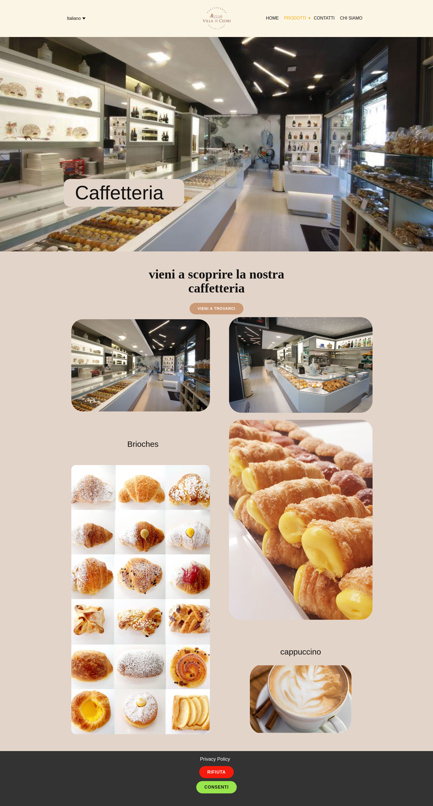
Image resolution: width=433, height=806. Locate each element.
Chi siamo (351, 18)
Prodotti (295, 18)
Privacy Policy (215, 759)
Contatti (324, 18)
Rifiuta (216, 772)
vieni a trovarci (217, 308)
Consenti (216, 787)
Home (272, 18)
